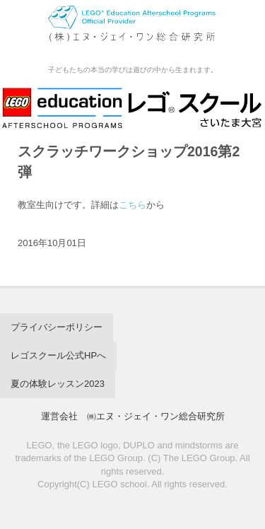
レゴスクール (132, 31)
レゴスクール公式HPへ (58, 355)
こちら (132, 204)
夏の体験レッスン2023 (58, 383)
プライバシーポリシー (56, 327)
